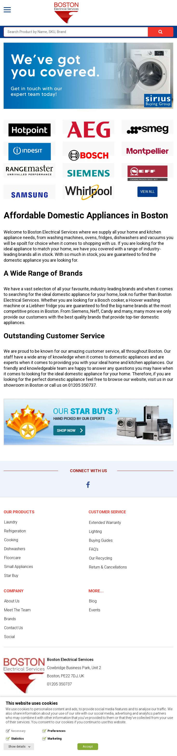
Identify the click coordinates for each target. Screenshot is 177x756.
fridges (105, 237)
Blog (93, 601)
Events (94, 610)
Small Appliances (18, 566)
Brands (10, 619)
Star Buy (11, 575)
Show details (17, 746)
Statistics (17, 738)
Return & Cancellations (108, 567)
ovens (91, 237)
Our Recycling (100, 558)
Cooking (11, 540)
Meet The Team (17, 610)
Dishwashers (14, 549)
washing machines (65, 237)
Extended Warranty (105, 522)
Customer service (107, 512)
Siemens (79, 311)
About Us (12, 601)
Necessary (18, 731)
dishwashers (126, 237)
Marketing (54, 738)
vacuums (156, 237)
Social (9, 636)
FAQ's (93, 549)
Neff (94, 311)
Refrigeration (15, 531)
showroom (14, 385)
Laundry (10, 522)
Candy (107, 311)
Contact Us (13, 628)
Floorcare (12, 557)
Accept (88, 746)
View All (147, 192)
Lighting (95, 531)
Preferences (57, 731)
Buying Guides (101, 540)
